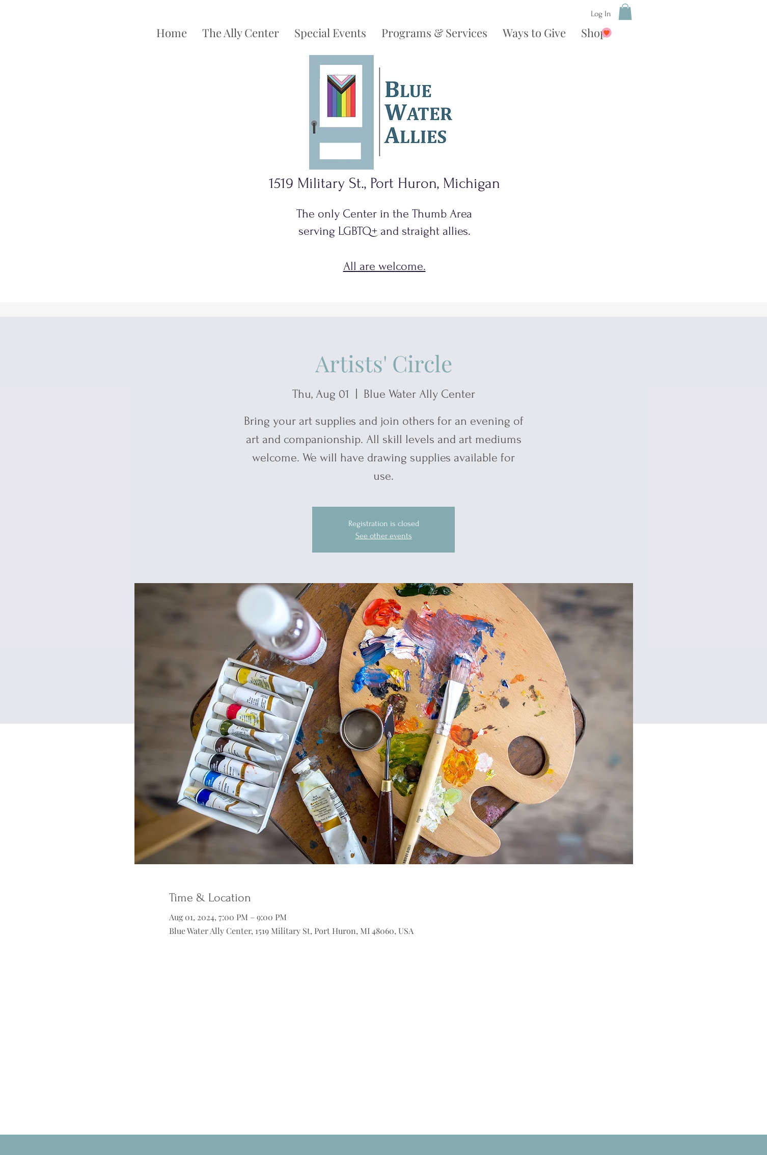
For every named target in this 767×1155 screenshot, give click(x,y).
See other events (383, 535)
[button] (625, 12)
